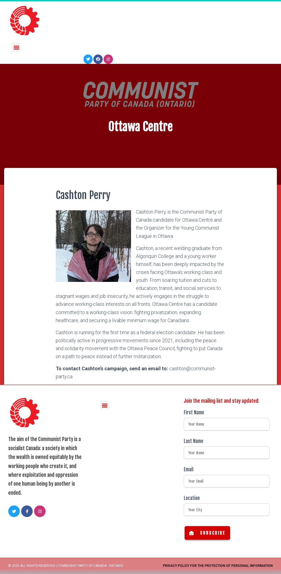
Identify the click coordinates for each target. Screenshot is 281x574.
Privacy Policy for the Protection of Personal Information (218, 566)
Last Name (193, 441)
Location (192, 498)
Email (188, 469)
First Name (194, 412)
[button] (16, 46)
